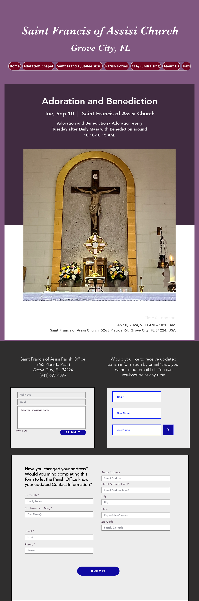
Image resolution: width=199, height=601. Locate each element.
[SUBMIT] (73, 432)
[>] (168, 430)
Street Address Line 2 (115, 484)
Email (28, 531)
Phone (29, 544)
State (104, 509)
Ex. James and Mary (37, 508)
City (103, 496)
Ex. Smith (31, 495)
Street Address (110, 472)
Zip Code (107, 521)
